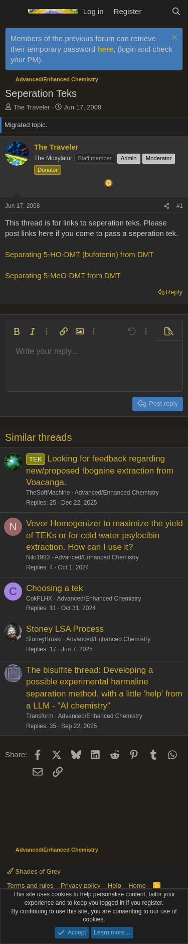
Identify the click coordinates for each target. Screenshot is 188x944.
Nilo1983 (38, 557)
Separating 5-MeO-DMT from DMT (63, 275)
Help (114, 885)
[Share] (166, 206)
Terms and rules (30, 885)
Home (137, 885)
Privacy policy (80, 885)
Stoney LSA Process (65, 629)
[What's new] (156, 11)
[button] (16, 331)
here (105, 49)
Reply (174, 292)
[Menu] (14, 12)
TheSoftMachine (48, 492)
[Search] (176, 11)
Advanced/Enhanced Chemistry (117, 492)
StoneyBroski (44, 639)
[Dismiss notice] (173, 38)
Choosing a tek (54, 588)
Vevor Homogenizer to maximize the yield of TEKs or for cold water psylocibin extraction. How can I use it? (104, 535)
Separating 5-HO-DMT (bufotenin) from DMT (79, 254)
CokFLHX (39, 598)
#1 (179, 205)
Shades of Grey (34, 871)
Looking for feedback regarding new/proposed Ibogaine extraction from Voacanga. (99, 471)
